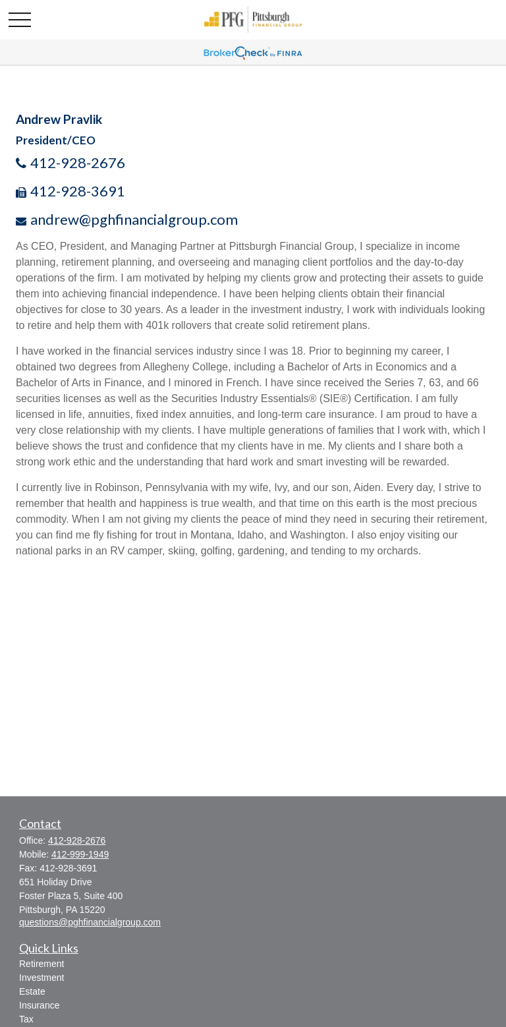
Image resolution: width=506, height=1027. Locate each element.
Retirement (41, 963)
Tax (26, 1019)
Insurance (39, 1005)
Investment (41, 977)
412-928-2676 (77, 162)
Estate (32, 991)
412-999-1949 (80, 854)
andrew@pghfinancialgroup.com (134, 219)
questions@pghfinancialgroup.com (90, 922)
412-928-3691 (77, 191)
